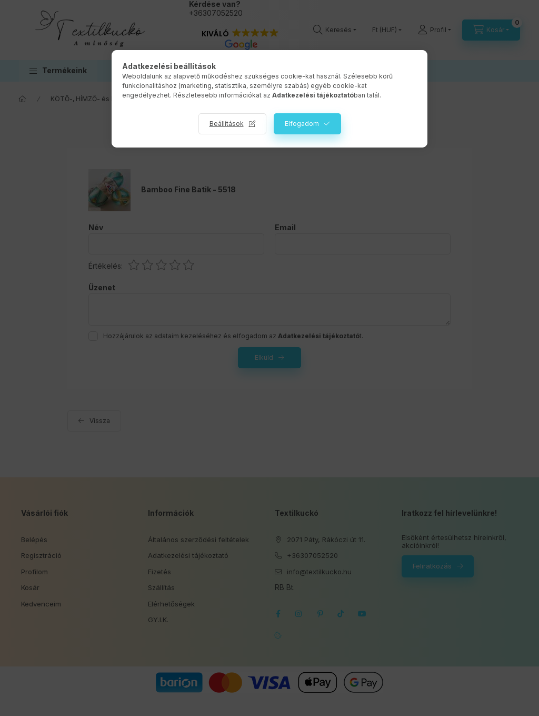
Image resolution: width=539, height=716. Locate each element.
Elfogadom (302, 123)
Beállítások (226, 123)
